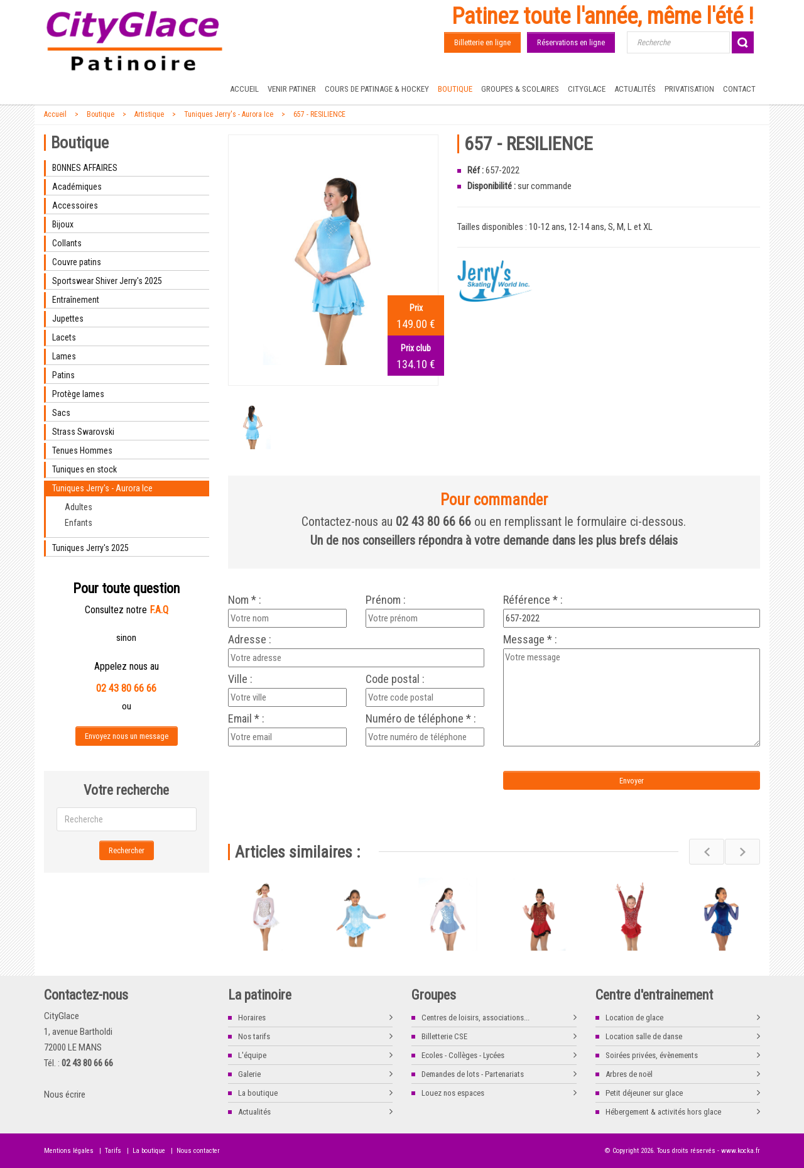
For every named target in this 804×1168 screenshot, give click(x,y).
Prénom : (386, 600)
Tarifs (113, 1151)
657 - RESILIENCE (319, 114)
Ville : (240, 679)
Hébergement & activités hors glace (663, 1111)
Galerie (249, 1074)
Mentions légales (69, 1151)
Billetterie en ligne (482, 42)
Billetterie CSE (444, 1036)
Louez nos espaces (452, 1093)
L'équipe (252, 1055)
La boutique (258, 1093)
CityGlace (587, 89)
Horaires (252, 1017)
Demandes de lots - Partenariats (472, 1074)
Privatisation (689, 89)
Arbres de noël (629, 1074)
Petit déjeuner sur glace (644, 1093)
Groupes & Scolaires (520, 89)
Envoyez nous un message (126, 736)
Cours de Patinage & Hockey (377, 89)
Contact (739, 89)
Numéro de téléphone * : (421, 718)
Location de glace (634, 1017)
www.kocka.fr (740, 1151)
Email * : (246, 718)
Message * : (530, 639)
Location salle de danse (644, 1036)
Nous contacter (198, 1151)
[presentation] (332, 774)
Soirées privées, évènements (652, 1055)
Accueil (244, 89)
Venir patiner (292, 89)
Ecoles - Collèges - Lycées (462, 1055)
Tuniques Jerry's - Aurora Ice (228, 114)
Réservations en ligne (571, 42)
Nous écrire (64, 1094)
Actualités (635, 89)
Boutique (455, 89)
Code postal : (395, 679)
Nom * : (244, 600)
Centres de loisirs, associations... (475, 1017)
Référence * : (533, 600)
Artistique (149, 114)
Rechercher (126, 850)
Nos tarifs (254, 1036)
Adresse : (249, 639)
